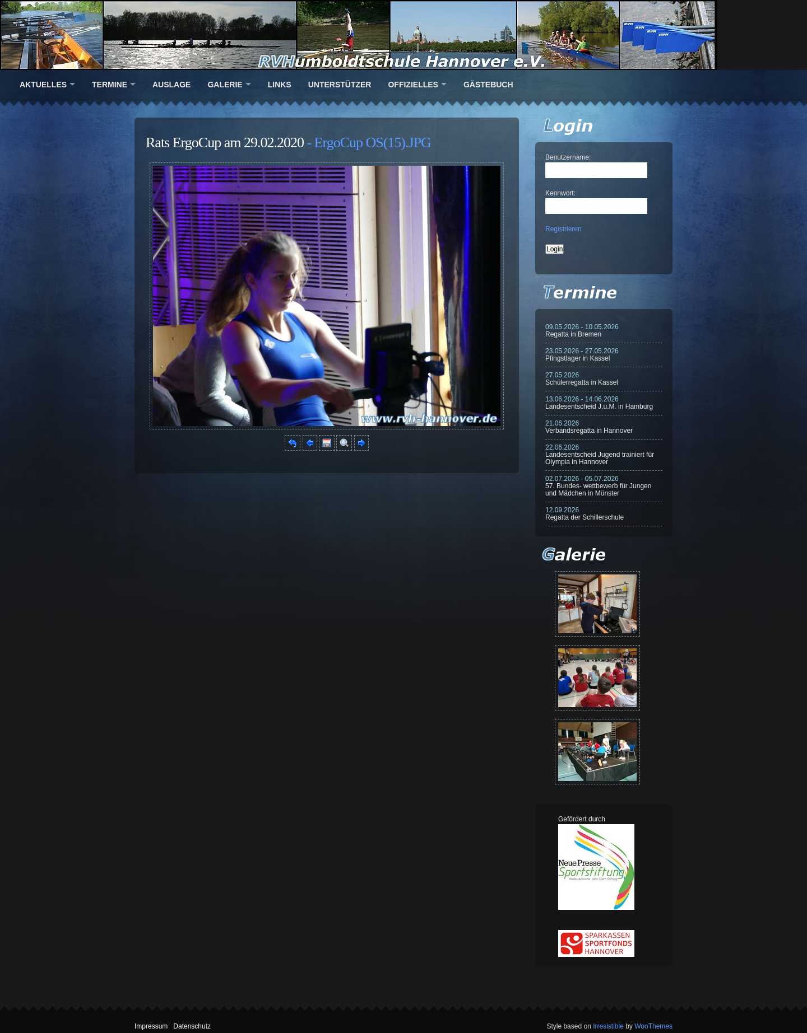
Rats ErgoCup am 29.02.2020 (225, 142)
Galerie (224, 84)
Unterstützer (340, 84)
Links (279, 84)
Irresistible (608, 1026)
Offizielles (413, 84)
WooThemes (653, 1026)
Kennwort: (560, 193)
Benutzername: (568, 157)
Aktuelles (43, 84)
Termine (109, 84)
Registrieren (563, 229)
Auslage (171, 84)
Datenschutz (192, 1026)
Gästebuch (488, 84)
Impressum (151, 1026)
